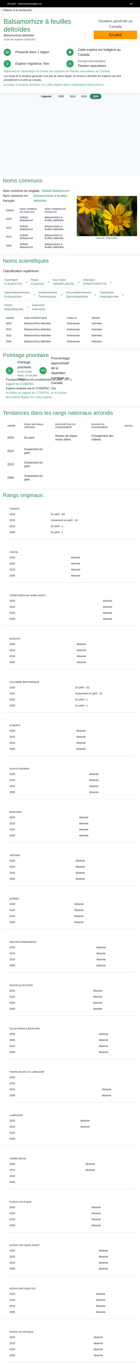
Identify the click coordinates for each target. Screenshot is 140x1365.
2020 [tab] (95, 96)
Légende (46, 96)
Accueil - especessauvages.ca (24, 3)
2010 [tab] (72, 96)
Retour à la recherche (18, 10)
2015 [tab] (84, 96)
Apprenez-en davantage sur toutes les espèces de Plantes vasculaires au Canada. (57, 71)
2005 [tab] (61, 96)
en (131, 3)
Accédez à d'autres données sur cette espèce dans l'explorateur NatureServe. (54, 84)
